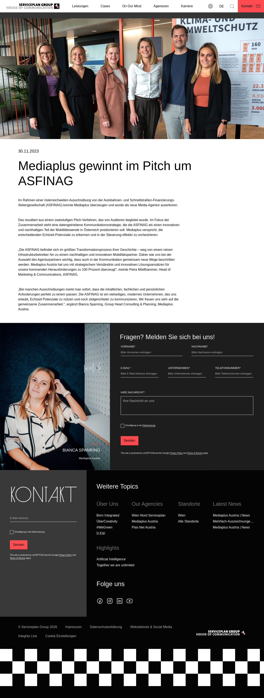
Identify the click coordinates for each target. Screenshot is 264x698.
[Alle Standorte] (188, 530)
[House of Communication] (221, 642)
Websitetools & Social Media (151, 636)
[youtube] (129, 610)
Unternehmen (179, 377)
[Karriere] (187, 6)
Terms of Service (195, 462)
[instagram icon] (109, 610)
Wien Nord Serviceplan (149, 524)
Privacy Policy (176, 462)
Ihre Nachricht (133, 401)
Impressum (73, 636)
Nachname (200, 355)
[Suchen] (232, 6)
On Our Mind (131, 6)
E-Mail (126, 377)
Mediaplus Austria (145, 530)
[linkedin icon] (119, 610)
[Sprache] (221, 6)
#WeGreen (104, 536)
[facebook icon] (100, 610)
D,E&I (101, 542)
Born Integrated (108, 524)
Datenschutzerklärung (106, 636)
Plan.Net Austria (144, 536)
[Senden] (129, 449)
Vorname (128, 355)
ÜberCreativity (107, 530)
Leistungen (80, 6)
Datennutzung (149, 435)
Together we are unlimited (115, 574)
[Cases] (105, 6)
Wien (181, 524)
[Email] (43, 528)
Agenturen (161, 6)
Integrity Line (27, 645)
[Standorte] (211, 6)
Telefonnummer (228, 377)
